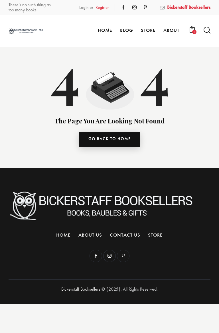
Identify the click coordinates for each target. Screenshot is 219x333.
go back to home (109, 139)
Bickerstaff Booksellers (80, 289)
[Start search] (207, 30)
